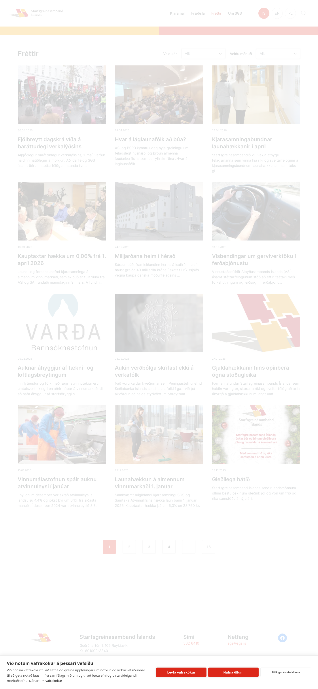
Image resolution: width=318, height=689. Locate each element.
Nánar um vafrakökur (45, 680)
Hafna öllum (233, 672)
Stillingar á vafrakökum (286, 672)
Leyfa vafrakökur (181, 672)
